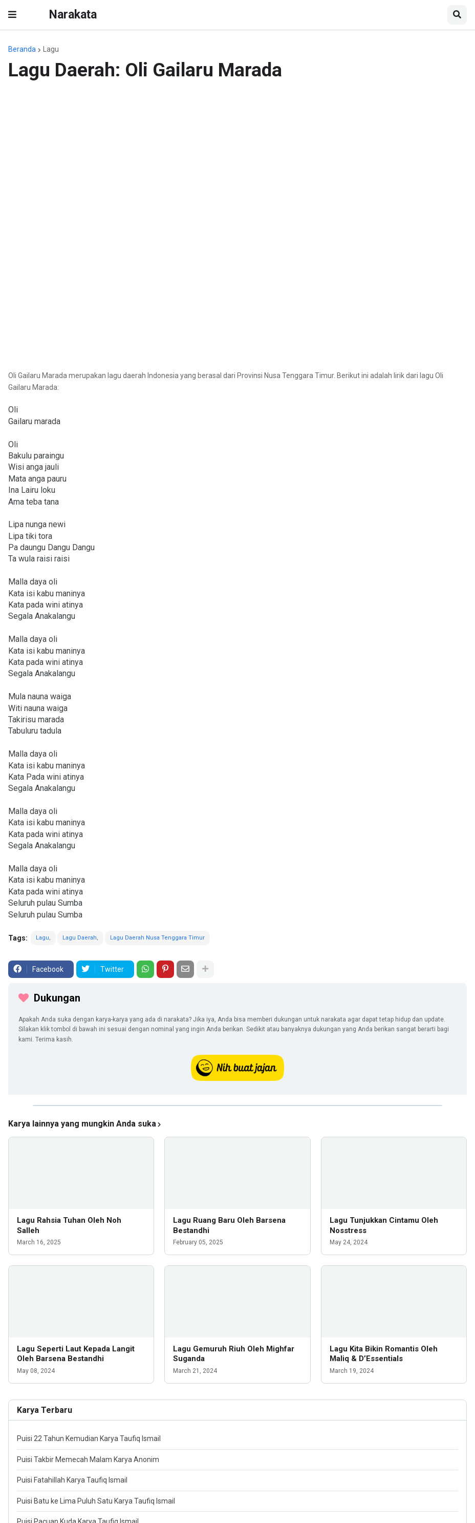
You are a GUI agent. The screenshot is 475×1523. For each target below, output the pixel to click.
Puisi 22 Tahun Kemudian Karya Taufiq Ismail (89, 1438)
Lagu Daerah (79, 937)
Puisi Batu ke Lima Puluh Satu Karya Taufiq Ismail (96, 1501)
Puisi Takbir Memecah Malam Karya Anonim (88, 1459)
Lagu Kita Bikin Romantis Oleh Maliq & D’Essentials (384, 1354)
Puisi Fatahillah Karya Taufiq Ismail (72, 1480)
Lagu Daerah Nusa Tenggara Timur (157, 937)
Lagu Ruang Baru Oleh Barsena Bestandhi (229, 1225)
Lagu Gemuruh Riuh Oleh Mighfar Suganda (233, 1354)
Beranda (22, 49)
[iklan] (237, 1105)
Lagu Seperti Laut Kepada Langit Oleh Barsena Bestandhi (76, 1354)
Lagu (51, 49)
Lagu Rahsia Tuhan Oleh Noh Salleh (69, 1225)
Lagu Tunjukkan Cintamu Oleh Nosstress (384, 1225)
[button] (12, 15)
